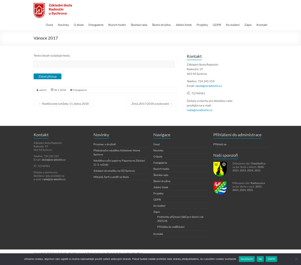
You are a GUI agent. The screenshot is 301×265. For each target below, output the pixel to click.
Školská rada (139, 24)
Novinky (63, 24)
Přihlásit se (219, 144)
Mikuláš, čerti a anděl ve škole (111, 176)
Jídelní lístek (183, 24)
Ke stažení (233, 24)
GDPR (217, 24)
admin (43, 90)
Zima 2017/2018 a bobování (152, 103)
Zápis (248, 24)
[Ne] (296, 259)
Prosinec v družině (104, 144)
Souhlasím (247, 259)
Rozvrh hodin (117, 24)
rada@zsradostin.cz (199, 110)
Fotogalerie (95, 24)
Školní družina (161, 24)
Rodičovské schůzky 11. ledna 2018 (64, 103)
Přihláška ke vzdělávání (170, 226)
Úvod (49, 24)
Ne (260, 259)
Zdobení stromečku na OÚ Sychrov (114, 170)
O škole (79, 24)
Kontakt (261, 24)
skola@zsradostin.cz (208, 86)
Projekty (202, 24)
